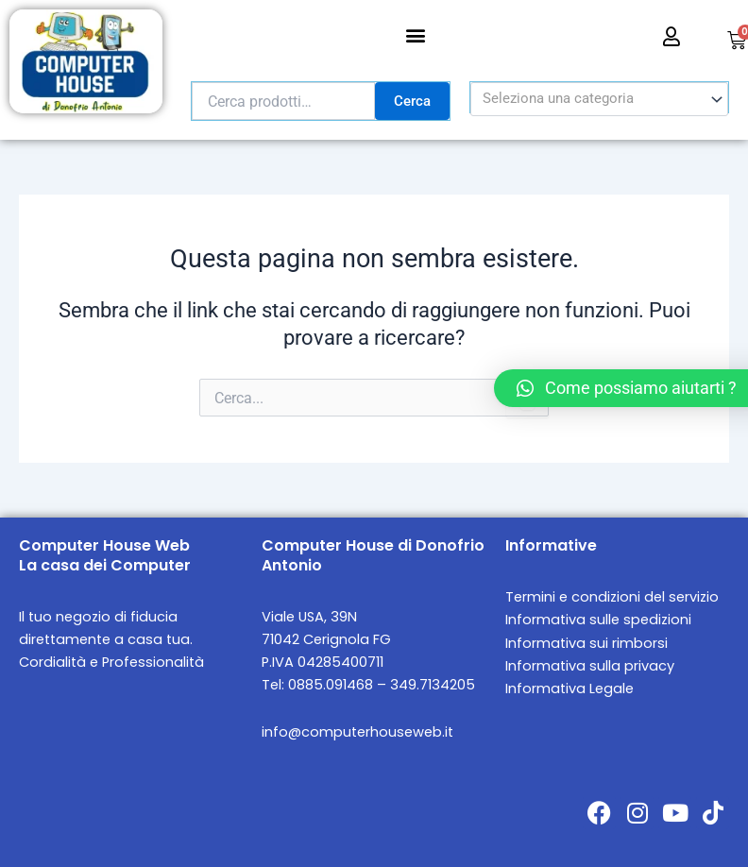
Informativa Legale (569, 688)
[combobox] (599, 99)
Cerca (412, 101)
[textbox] (591, 99)
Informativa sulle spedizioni (598, 619)
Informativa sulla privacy (589, 665)
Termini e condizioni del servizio (612, 596)
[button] (415, 34)
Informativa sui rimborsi (586, 643)
